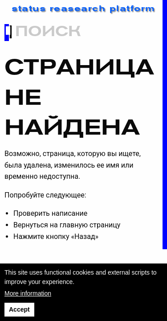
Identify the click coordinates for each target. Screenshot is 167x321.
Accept (19, 309)
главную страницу (90, 225)
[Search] (86, 32)
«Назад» (84, 236)
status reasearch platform (83, 9)
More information (27, 293)
